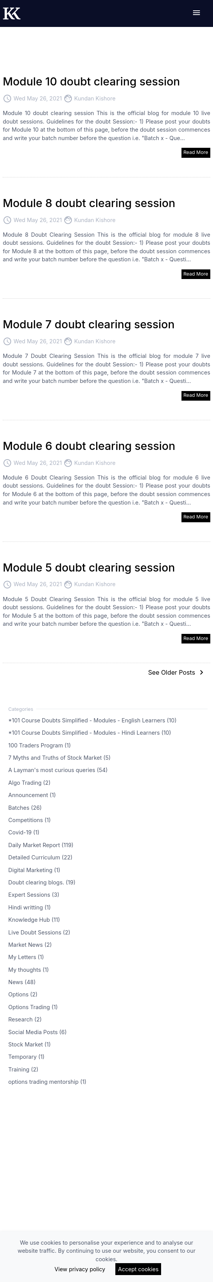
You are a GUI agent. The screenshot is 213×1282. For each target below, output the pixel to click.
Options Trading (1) (33, 1006)
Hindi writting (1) (29, 907)
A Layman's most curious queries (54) (58, 770)
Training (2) (23, 1069)
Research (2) (25, 1019)
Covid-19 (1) (24, 832)
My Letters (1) (26, 957)
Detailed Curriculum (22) (40, 857)
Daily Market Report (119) (41, 844)
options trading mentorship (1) (47, 1081)
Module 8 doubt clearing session (89, 203)
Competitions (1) (29, 820)
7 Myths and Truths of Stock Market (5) (59, 757)
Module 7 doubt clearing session (89, 324)
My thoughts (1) (28, 969)
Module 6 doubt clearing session (89, 446)
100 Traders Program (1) (39, 745)
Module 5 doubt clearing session (89, 567)
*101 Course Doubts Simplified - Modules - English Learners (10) (92, 720)
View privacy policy (80, 1269)
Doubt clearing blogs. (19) (42, 882)
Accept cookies (138, 1269)
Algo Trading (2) (29, 782)
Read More (195, 152)
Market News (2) (30, 944)
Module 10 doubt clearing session (91, 81)
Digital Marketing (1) (34, 869)
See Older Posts (177, 672)
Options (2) (23, 994)
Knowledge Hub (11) (34, 919)
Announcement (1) (32, 795)
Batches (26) (25, 807)
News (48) (22, 982)
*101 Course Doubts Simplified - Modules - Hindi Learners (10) (89, 732)
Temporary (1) (26, 1056)
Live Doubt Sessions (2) (39, 932)
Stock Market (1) (29, 1044)
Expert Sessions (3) (34, 894)
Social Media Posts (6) (37, 1031)
